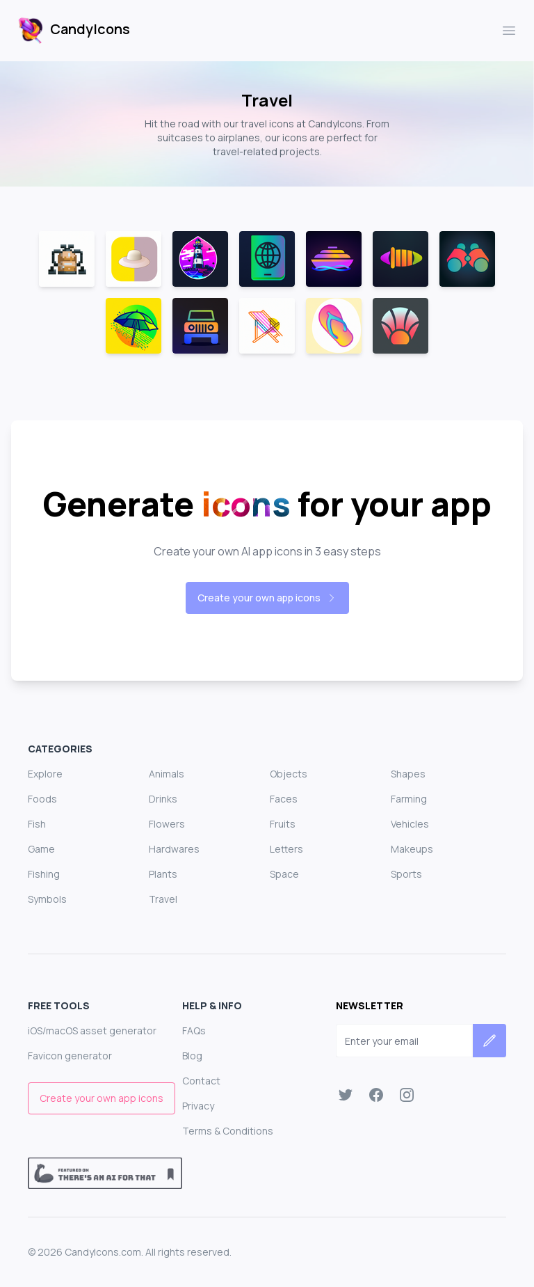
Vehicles (410, 823)
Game (41, 848)
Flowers (167, 823)
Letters (286, 848)
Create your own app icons (267, 597)
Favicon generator (70, 1055)
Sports (406, 874)
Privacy (198, 1105)
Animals (166, 773)
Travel (163, 899)
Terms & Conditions (227, 1130)
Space (284, 874)
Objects (288, 773)
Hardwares (174, 848)
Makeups (412, 848)
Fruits (283, 823)
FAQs (194, 1030)
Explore (45, 773)
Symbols (47, 899)
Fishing (44, 874)
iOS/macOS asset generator (92, 1030)
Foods (42, 798)
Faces (284, 798)
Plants (163, 874)
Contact (201, 1080)
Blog (192, 1055)
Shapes (408, 773)
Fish (37, 823)
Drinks (163, 798)
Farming (409, 798)
